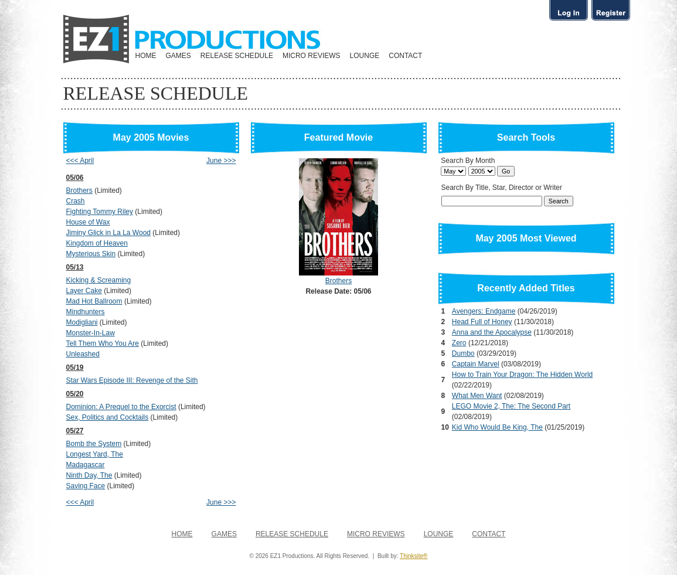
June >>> (221, 160)
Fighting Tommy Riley (99, 211)
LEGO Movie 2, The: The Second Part (511, 406)
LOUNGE (365, 56)
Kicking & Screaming (98, 280)
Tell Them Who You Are (103, 343)
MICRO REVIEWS (312, 56)
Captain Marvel (475, 364)
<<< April (80, 160)
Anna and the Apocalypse (492, 332)
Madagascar (85, 465)
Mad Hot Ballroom (94, 301)
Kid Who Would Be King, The (497, 427)
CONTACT (405, 56)
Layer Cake (84, 291)
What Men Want (477, 396)
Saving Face (86, 486)
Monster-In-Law (90, 333)
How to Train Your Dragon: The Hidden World (522, 374)
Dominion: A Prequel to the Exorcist (121, 407)
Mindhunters (85, 312)
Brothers (79, 190)
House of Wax (88, 222)
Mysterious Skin (91, 254)
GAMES (178, 56)
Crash (75, 201)
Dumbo (463, 353)
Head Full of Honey (482, 322)
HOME (146, 56)
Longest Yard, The (94, 454)
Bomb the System (94, 444)
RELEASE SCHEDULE (236, 56)
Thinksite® (413, 556)
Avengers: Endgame (484, 311)
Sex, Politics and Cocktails (107, 417)
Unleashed (83, 354)
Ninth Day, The (89, 475)
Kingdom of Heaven (97, 243)
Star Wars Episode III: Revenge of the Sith (132, 380)
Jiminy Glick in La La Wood (108, 233)
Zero (459, 343)
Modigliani (82, 322)
